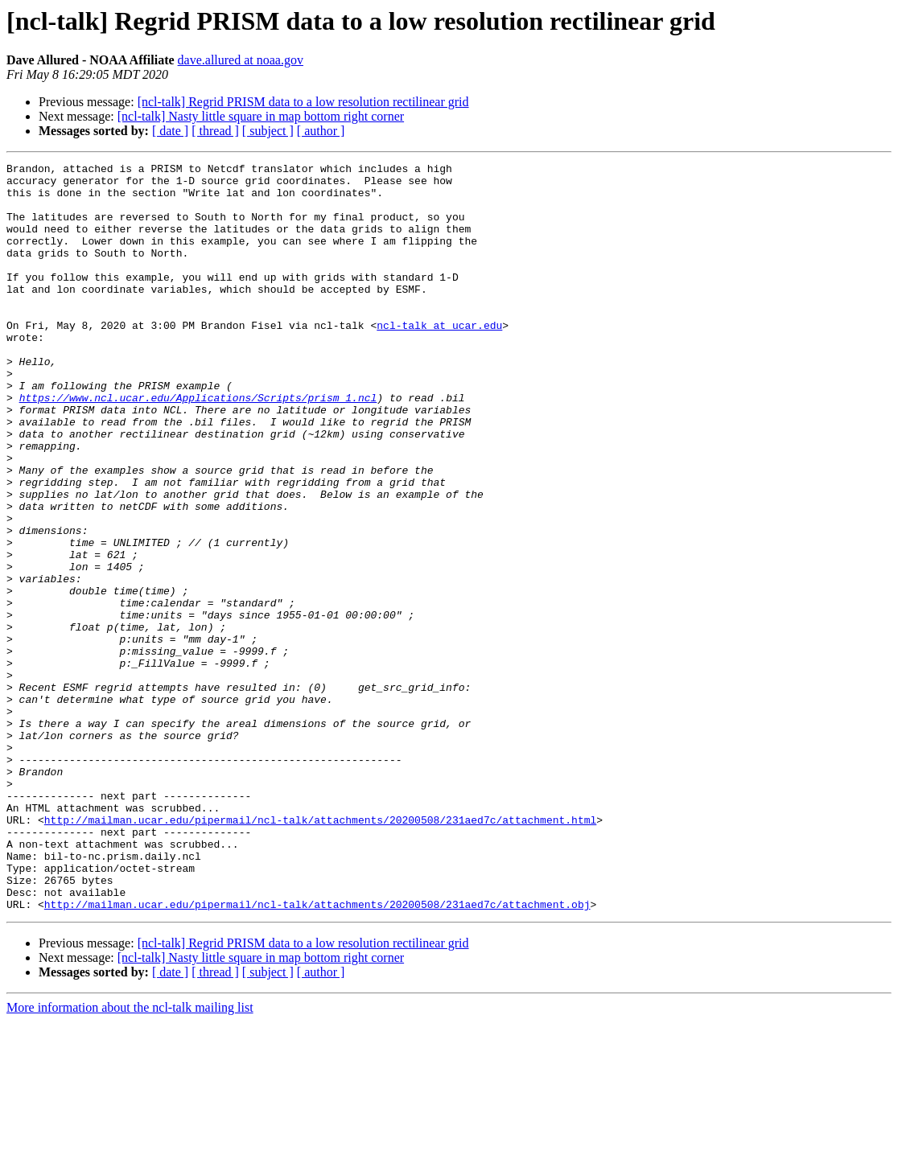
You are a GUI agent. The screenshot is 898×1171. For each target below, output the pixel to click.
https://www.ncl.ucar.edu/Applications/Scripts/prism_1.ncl (198, 445)
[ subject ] (268, 131)
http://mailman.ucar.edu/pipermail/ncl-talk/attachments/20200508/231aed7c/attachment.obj (317, 1053)
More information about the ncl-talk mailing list (129, 1157)
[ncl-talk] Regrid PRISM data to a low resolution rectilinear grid (303, 102)
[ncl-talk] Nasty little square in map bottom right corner (260, 116)
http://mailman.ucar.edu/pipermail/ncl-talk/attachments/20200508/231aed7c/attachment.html (320, 952)
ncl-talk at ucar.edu (439, 358)
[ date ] (170, 131)
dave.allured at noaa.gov (240, 60)
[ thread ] (215, 131)
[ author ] (321, 131)
